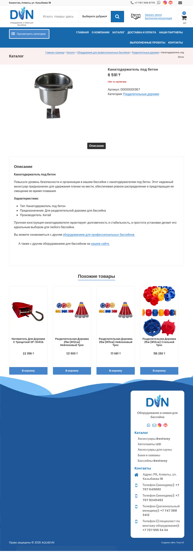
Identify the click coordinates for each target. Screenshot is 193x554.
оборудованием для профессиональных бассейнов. (99, 237)
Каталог (71, 52)
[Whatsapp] (148, 547)
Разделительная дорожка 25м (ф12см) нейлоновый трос (72, 345)
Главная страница (54, 52)
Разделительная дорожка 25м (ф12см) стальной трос (159, 345)
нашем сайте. (100, 247)
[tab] (96, 147)
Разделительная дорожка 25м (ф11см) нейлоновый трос (115, 345)
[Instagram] (160, 547)
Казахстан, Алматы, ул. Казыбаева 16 (30, 2)
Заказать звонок (153, 14)
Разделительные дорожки (145, 52)
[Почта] (154, 547)
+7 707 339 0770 (145, 2)
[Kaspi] (166, 547)
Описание (96, 147)
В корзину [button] (28, 374)
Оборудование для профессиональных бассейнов (103, 52)
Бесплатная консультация (158, 18)
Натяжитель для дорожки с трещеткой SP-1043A (28, 343)
